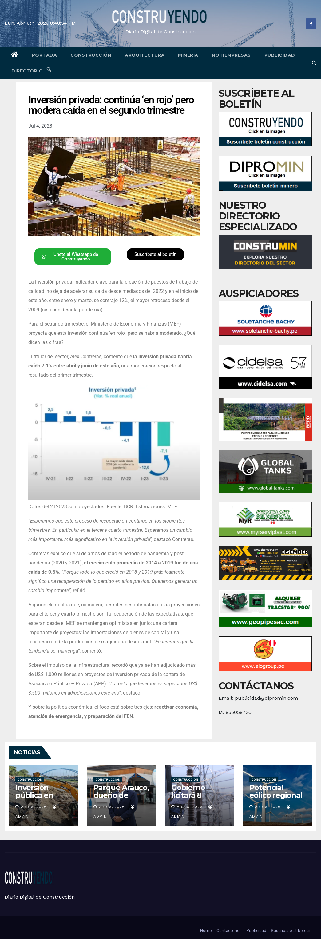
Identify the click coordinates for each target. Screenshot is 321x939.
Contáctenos (229, 930)
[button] (314, 63)
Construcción (90, 55)
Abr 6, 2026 (34, 807)
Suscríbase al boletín (291, 930)
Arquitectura (144, 55)
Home (206, 930)
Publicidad (279, 55)
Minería (188, 55)
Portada (44, 55)
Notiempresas (231, 55)
